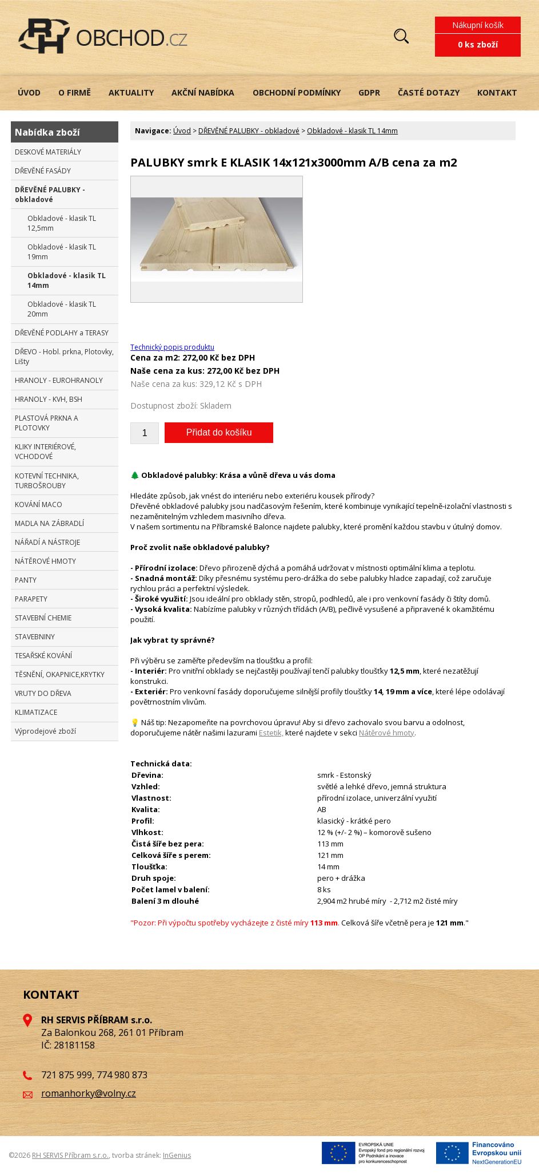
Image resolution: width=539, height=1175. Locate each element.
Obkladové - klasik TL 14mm (352, 131)
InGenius (177, 1155)
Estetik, (271, 732)
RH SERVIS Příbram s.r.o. (70, 1155)
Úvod (182, 131)
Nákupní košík (478, 24)
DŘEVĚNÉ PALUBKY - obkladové (249, 131)
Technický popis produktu (172, 347)
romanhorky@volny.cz (88, 1093)
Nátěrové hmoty (386, 732)
